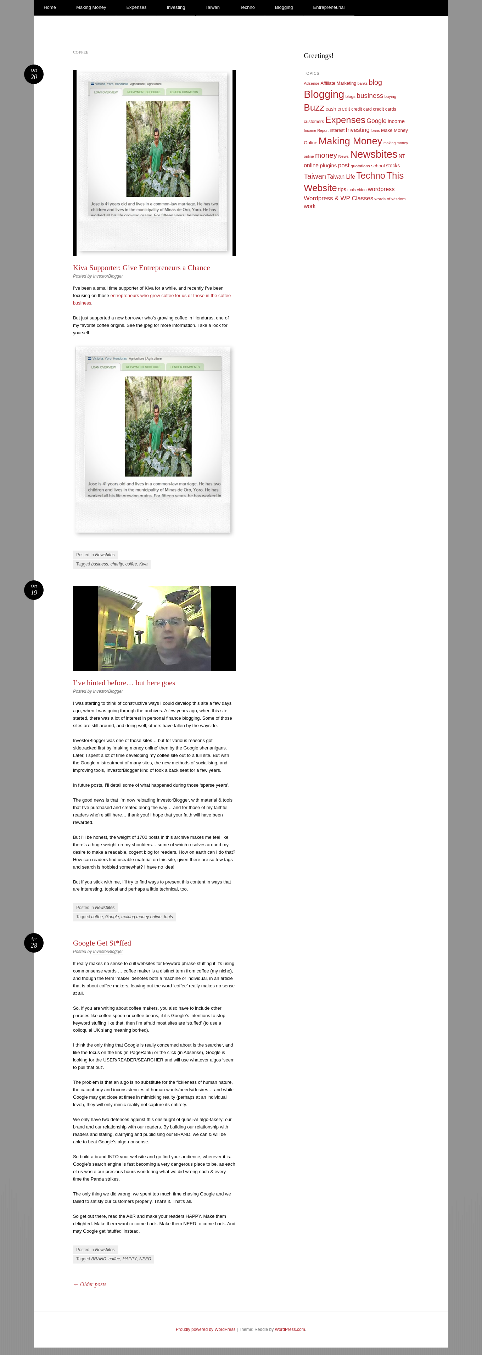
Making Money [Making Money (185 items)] (350, 140)
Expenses (136, 7)
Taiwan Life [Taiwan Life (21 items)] (341, 177)
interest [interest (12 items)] (337, 130)
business (99, 564)
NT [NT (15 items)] (402, 156)
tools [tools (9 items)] (351, 190)
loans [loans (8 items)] (375, 130)
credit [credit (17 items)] (343, 109)
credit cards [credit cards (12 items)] (384, 109)
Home (50, 7)
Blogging (284, 7)
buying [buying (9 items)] (390, 96)
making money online (141, 916)
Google (112, 916)
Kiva (143, 564)
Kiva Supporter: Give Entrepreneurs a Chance (141, 267)
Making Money (91, 7)
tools (168, 916)
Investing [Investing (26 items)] (358, 130)
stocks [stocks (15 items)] (393, 165)
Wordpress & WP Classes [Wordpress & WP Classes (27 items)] (338, 198)
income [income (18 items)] (396, 121)
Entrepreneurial (329, 7)
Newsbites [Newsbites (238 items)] (373, 154)
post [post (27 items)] (343, 165)
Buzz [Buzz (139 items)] (314, 107)
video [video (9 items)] (361, 190)
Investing (176, 7)
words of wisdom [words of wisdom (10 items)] (390, 198)
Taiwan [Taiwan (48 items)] (315, 176)
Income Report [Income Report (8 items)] (316, 130)
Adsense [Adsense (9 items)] (311, 83)
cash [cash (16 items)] (331, 109)
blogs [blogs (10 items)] (350, 96)
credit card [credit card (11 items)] (361, 109)
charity (117, 564)
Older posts (89, 1284)
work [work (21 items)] (309, 206)
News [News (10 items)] (343, 156)
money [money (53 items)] (326, 155)
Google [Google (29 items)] (376, 120)
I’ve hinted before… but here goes (124, 683)
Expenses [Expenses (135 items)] (345, 120)
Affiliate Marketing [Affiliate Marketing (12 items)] (339, 83)
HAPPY (130, 1258)
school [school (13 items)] (378, 165)
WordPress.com (290, 1329)
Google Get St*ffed (102, 943)
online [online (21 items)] (311, 165)
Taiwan (213, 7)
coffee (131, 564)
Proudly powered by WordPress (206, 1329)
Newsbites (104, 554)
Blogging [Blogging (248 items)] (324, 94)
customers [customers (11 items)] (314, 121)
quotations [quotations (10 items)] (360, 165)
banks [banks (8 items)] (363, 83)
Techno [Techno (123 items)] (370, 175)
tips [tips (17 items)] (342, 189)
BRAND (98, 1258)
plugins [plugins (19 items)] (328, 165)
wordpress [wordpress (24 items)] (381, 189)
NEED (145, 1258)
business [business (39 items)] (370, 95)
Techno (247, 7)
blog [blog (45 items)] (375, 82)
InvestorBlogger (108, 276)
